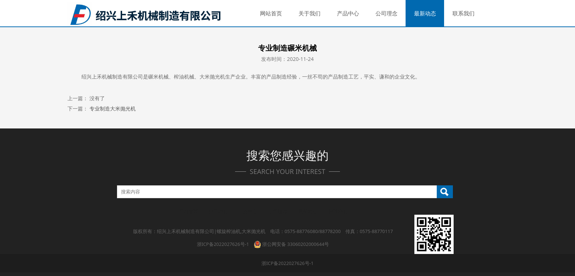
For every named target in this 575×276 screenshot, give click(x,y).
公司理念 (387, 13)
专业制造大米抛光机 (112, 108)
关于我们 (310, 13)
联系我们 (464, 13)
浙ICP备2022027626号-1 (223, 244)
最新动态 (425, 13)
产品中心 (348, 13)
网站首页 (271, 13)
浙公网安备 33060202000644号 (291, 244)
